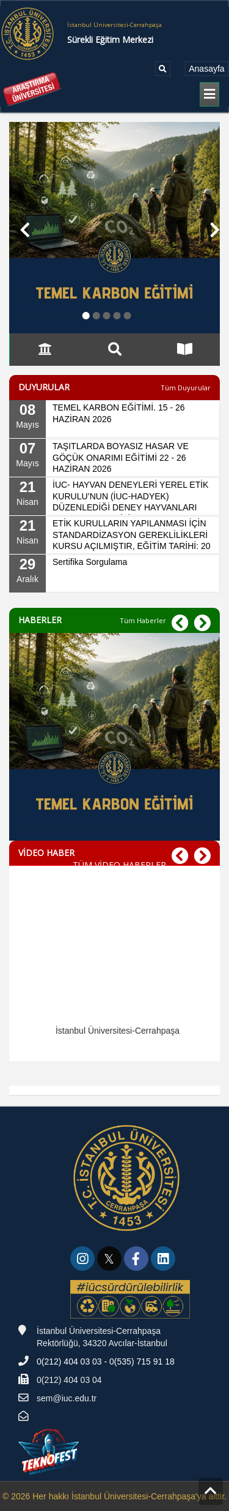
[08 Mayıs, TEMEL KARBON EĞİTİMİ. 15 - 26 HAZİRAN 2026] (114, 419)
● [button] (86, 314)
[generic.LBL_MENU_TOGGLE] (209, 94)
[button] (20, 227)
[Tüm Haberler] (143, 620)
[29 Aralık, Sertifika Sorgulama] (114, 574)
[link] (83, 1260)
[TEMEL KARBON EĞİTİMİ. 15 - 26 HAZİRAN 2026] (114, 757)
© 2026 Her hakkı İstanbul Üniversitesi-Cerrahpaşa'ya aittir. (114, 1496)
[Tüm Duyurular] (186, 387)
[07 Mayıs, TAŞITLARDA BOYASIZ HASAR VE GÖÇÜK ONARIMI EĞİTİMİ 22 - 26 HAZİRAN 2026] (114, 458)
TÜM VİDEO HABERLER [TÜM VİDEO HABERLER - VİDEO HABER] (119, 865)
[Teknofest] (50, 1451)
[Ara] (162, 68)
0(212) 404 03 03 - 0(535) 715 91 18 (106, 1361)
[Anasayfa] (206, 68)
